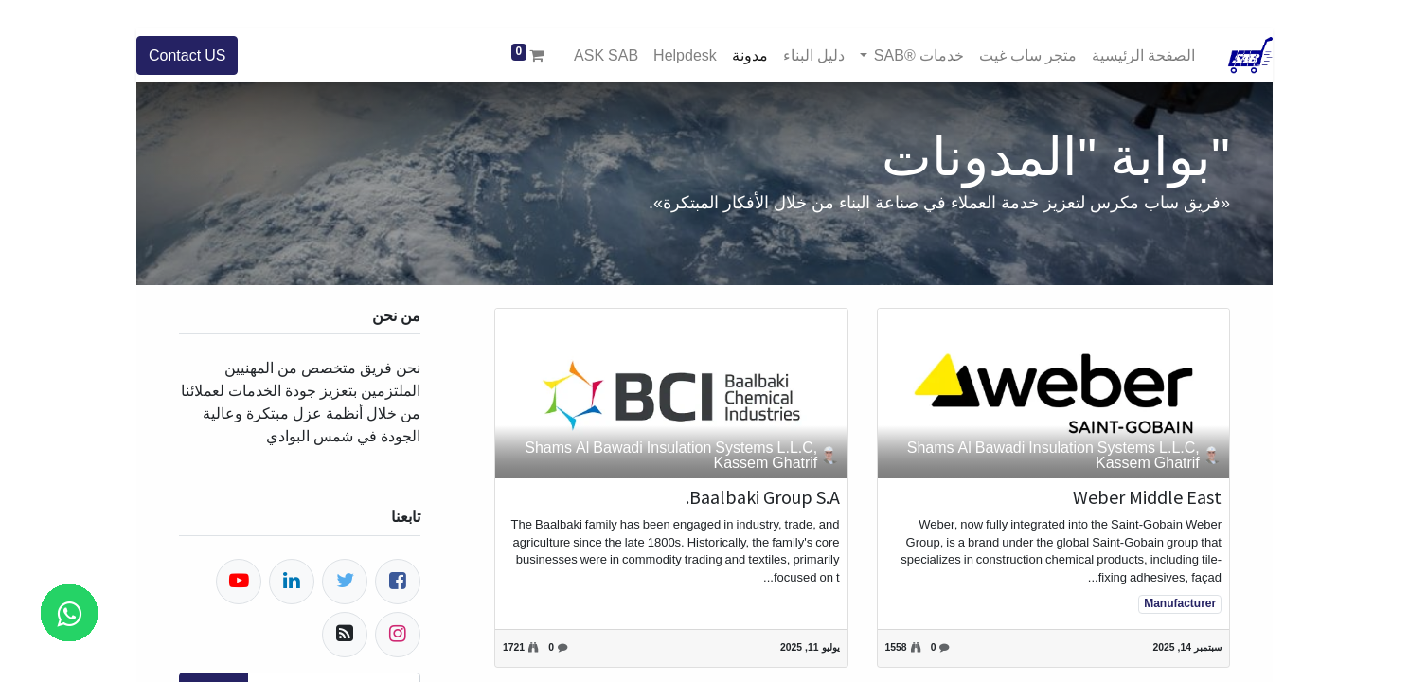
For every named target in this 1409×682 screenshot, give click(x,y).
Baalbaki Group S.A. (763, 497)
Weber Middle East (1147, 497)
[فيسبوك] (397, 581)
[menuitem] (1143, 55)
